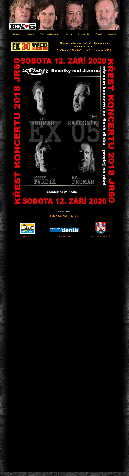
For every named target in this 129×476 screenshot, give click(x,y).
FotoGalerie (83, 34)
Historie (30, 34)
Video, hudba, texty (49, 34)
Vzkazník (112, 34)
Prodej (99, 34)
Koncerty (17, 34)
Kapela (69, 34)
